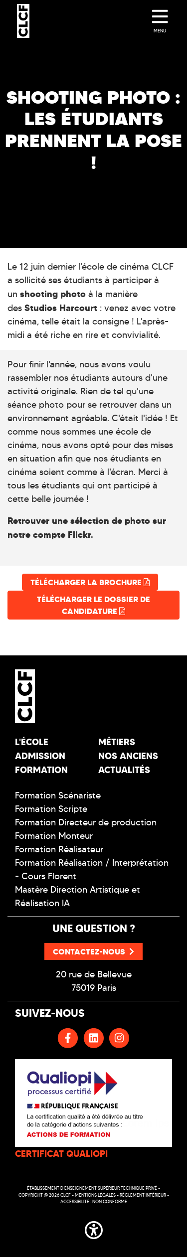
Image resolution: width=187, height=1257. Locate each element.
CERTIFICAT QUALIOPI (61, 1153)
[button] (94, 1228)
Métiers (116, 742)
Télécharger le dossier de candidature (93, 605)
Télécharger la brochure (90, 582)
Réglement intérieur (143, 1195)
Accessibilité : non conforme (93, 1201)
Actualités (124, 770)
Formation (41, 770)
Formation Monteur (54, 835)
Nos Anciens (128, 756)
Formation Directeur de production (86, 822)
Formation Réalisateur (59, 849)
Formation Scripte (51, 808)
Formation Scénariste (58, 795)
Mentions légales (95, 1195)
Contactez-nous (93, 951)
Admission (40, 756)
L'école (31, 742)
